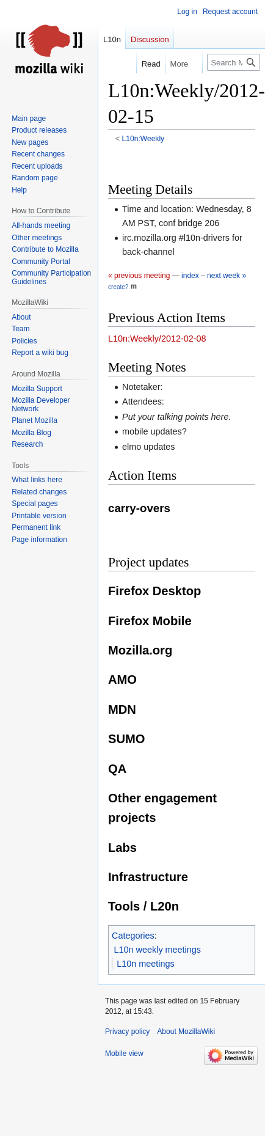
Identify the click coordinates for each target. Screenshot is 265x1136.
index (190, 275)
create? (118, 287)
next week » (226, 275)
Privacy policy (127, 1031)
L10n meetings (145, 964)
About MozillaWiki (186, 1031)
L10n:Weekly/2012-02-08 (157, 338)
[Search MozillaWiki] (233, 62)
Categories (133, 935)
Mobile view (124, 1053)
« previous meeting (139, 275)
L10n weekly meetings (157, 950)
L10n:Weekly (143, 138)
